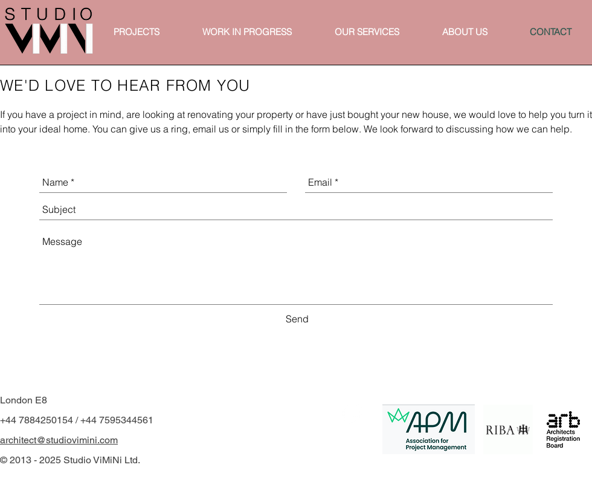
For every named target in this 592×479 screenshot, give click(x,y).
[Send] (297, 319)
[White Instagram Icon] (352, 414)
